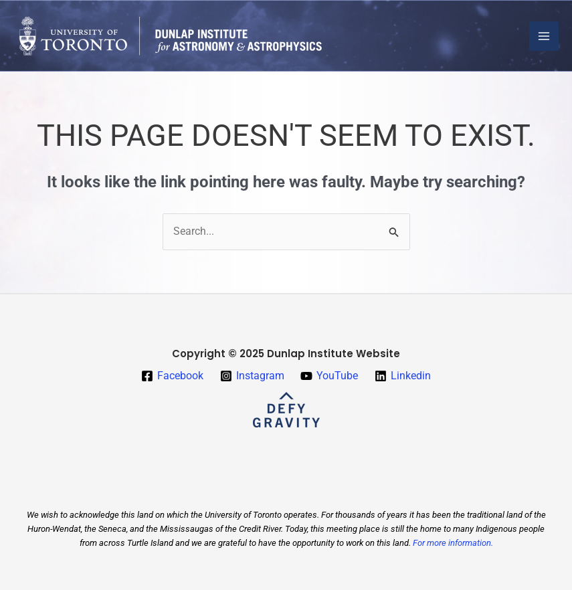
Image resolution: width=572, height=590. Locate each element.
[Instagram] (251, 376)
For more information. (453, 543)
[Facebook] (171, 376)
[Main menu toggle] (544, 36)
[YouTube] (329, 376)
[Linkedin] (403, 376)
